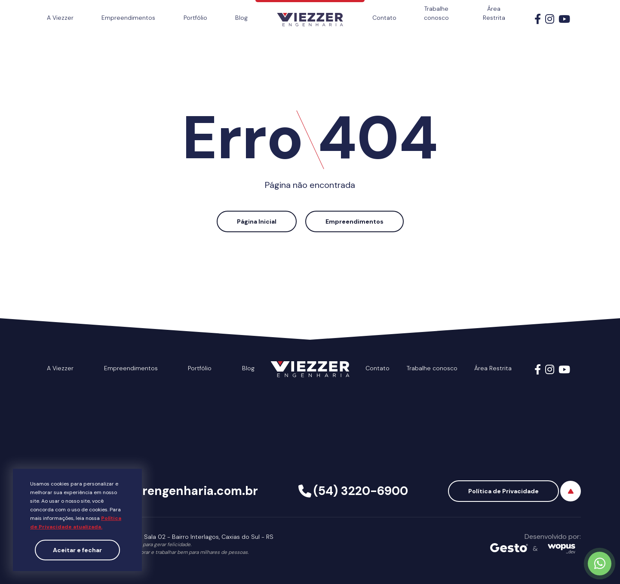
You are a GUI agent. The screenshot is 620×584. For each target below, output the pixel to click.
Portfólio (195, 18)
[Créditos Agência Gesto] (509, 548)
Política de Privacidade (503, 491)
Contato (384, 18)
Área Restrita (494, 13)
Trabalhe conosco (436, 13)
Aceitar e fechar (77, 550)
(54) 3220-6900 (360, 491)
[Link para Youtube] (564, 21)
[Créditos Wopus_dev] (561, 548)
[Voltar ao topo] (570, 491)
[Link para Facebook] (537, 21)
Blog (241, 18)
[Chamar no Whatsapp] (599, 563)
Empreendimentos (128, 18)
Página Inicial (256, 221)
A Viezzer (60, 18)
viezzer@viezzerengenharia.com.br (156, 491)
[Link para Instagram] (549, 21)
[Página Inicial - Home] (310, 13)
